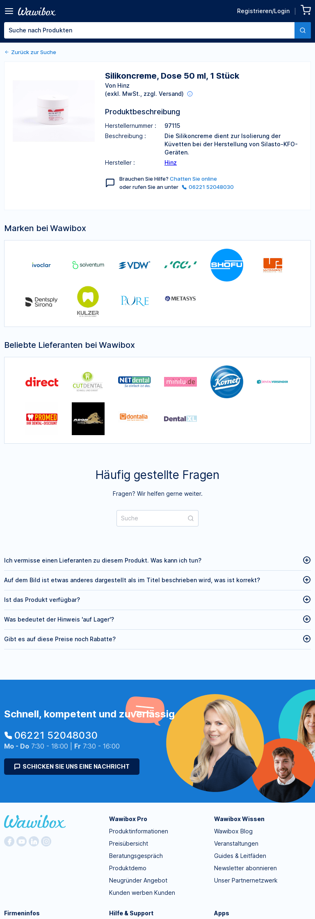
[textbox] (149, 30)
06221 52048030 (208, 187)
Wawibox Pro (128, 818)
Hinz (170, 162)
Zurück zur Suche (30, 52)
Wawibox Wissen (239, 818)
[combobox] (157, 30)
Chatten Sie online (193, 178)
